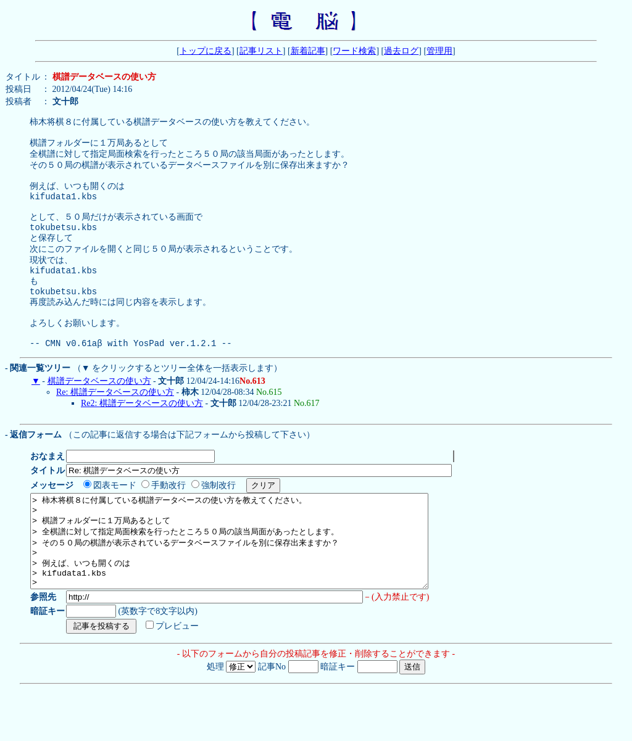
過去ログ (401, 51)
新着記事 (308, 51)
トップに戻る (205, 51)
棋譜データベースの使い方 (99, 414)
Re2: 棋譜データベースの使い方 (142, 436)
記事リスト (261, 51)
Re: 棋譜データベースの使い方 (115, 425)
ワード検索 (354, 51)
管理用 (439, 51)
